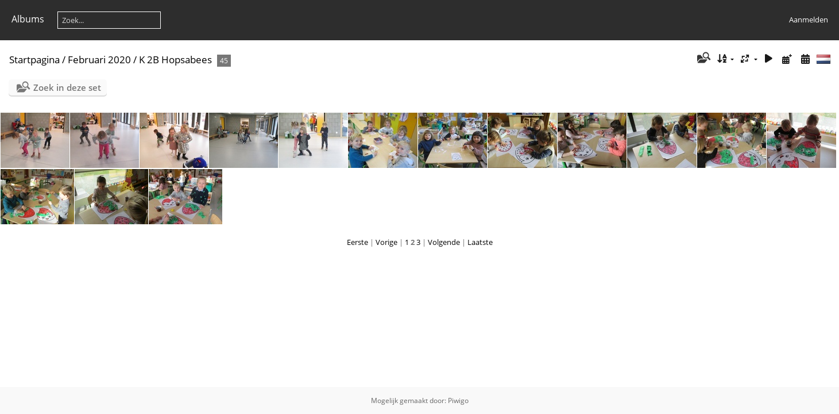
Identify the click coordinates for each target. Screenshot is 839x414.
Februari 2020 (99, 59)
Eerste (357, 242)
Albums (27, 19)
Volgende (444, 242)
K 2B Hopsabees (175, 59)
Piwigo (458, 400)
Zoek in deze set (67, 87)
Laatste (480, 242)
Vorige (386, 242)
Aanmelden (808, 19)
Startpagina (34, 59)
